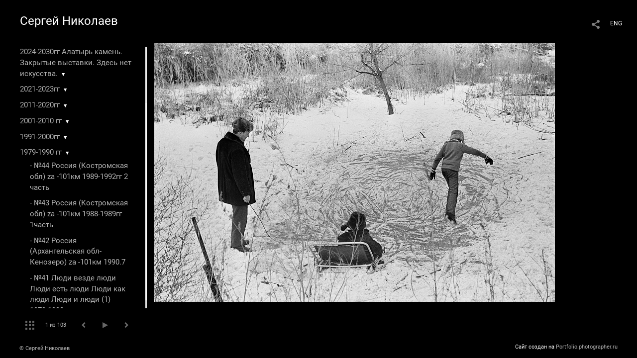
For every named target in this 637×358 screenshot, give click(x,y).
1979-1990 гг (41, 152)
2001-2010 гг (41, 120)
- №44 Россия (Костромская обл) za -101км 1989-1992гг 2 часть (79, 176)
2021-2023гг (40, 89)
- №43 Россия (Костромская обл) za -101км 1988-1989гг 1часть (79, 213)
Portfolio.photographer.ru (587, 347)
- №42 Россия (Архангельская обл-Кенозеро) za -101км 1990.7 (77, 251)
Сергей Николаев (69, 21)
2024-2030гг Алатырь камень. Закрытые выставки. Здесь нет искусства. (75, 62)
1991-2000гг (40, 136)
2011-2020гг (40, 104)
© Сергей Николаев (44, 348)
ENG (616, 23)
